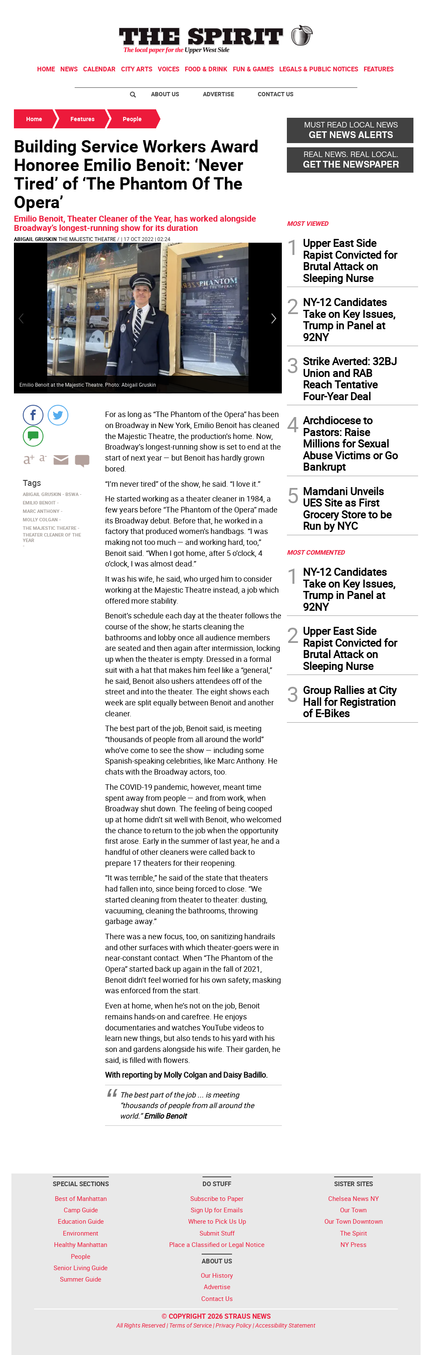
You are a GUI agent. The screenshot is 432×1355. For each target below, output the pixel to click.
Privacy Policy (233, 1325)
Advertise (218, 94)
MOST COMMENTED (316, 552)
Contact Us (276, 94)
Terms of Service (190, 1325)
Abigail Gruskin (35, 239)
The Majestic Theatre (87, 239)
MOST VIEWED (307, 223)
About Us (165, 94)
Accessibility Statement (285, 1325)
